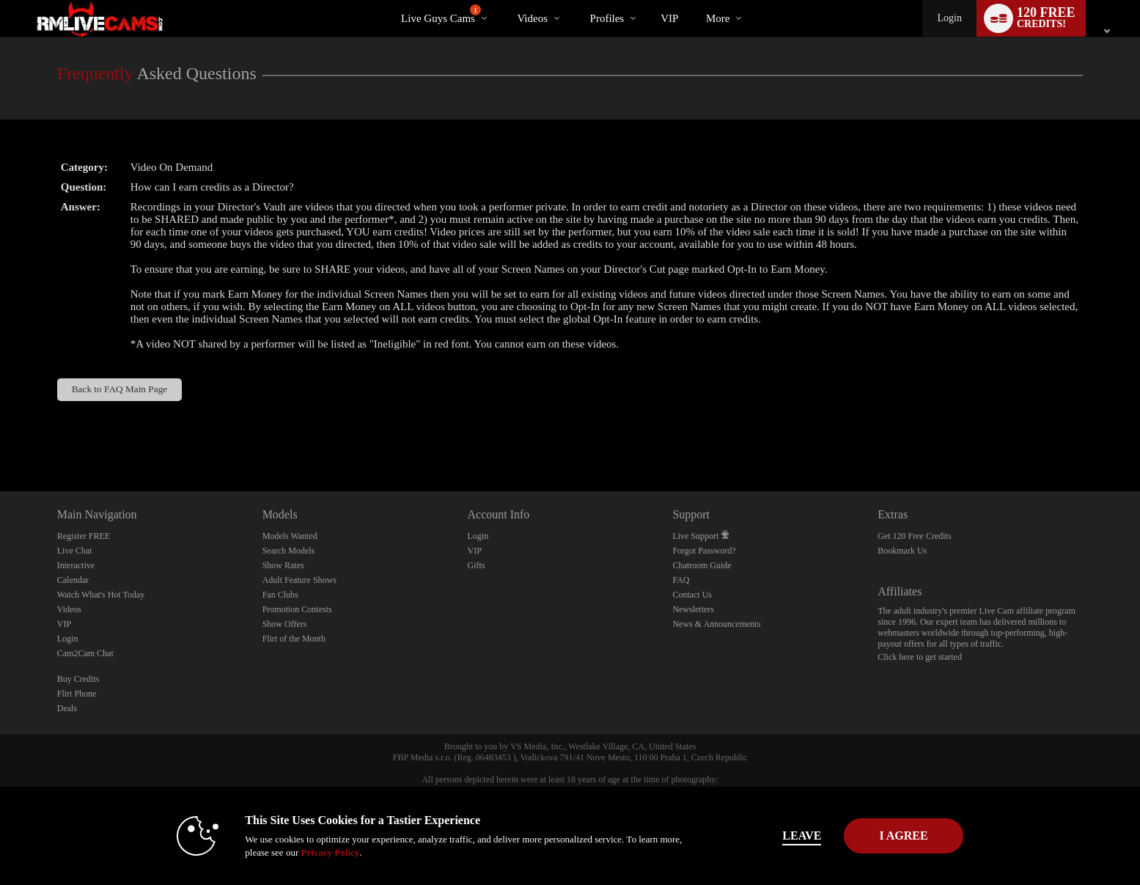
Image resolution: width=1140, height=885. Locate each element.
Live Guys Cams (441, 14)
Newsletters (693, 609)
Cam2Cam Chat (85, 653)
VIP (669, 18)
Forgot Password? (703, 551)
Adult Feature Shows (299, 580)
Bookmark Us (902, 551)
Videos (532, 18)
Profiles (607, 18)
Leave (774, 835)
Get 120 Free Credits (914, 536)
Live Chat (74, 551)
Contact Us (692, 595)
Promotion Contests (297, 609)
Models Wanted (289, 536)
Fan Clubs (280, 595)
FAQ (680, 580)
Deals (67, 708)
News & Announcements (716, 624)
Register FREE (83, 536)
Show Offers (284, 624)
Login (949, 17)
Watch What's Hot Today (101, 595)
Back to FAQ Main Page (120, 388)
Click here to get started (920, 657)
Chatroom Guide (701, 565)
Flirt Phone (77, 693)
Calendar (73, 580)
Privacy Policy (302, 852)
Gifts (476, 565)
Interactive (76, 565)
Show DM (0, 436)
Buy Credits (78, 679)
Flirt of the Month (294, 639)
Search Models (288, 551)
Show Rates (283, 565)
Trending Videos (504, 0)
